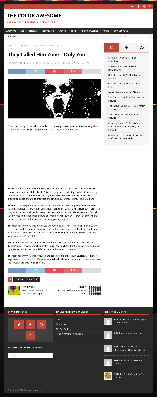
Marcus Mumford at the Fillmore (124, 92)
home (73, 30)
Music (39, 63)
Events (62, 30)
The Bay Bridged (63, 328)
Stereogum (61, 324)
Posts (106, 30)
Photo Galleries (89, 30)
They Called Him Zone (27, 279)
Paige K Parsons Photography (70, 333)
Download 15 (121, 30)
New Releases (49, 63)
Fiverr (68, 225)
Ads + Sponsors (29, 30)
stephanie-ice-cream (132, 333)
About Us (11, 30)
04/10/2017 (17, 63)
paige (28, 63)
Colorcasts (47, 30)
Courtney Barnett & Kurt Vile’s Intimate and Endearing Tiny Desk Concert (125, 126)
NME (58, 319)
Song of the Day (64, 63)
